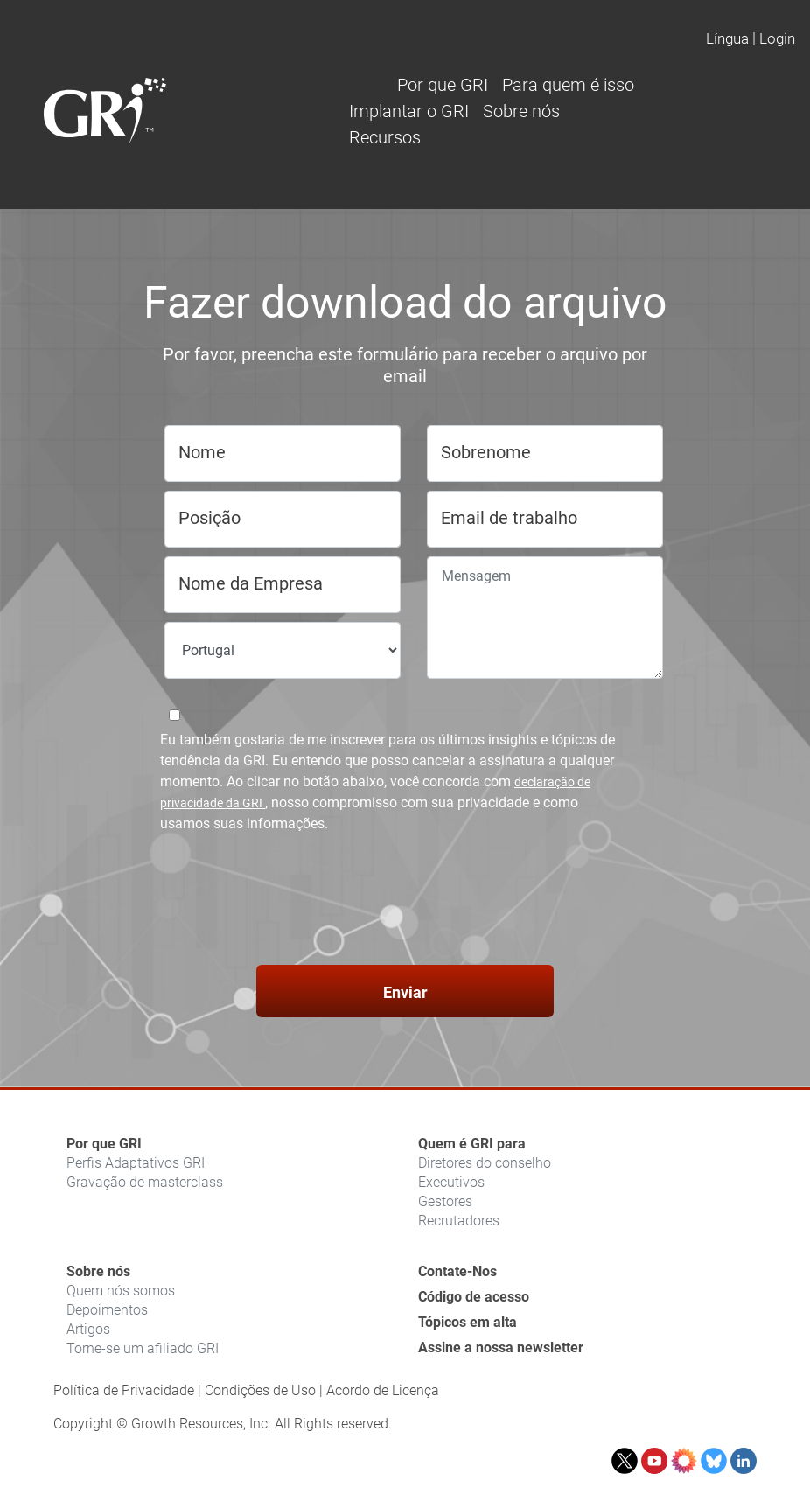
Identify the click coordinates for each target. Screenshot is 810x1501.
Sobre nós (98, 1271)
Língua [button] (727, 38)
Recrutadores (458, 1220)
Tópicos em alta (467, 1322)
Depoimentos (107, 1310)
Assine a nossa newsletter (500, 1347)
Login (777, 38)
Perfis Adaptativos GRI (135, 1163)
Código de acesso (473, 1296)
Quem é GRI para (472, 1143)
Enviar (405, 992)
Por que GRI (104, 1143)
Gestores (445, 1201)
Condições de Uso (260, 1390)
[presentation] (405, 902)
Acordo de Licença (382, 1390)
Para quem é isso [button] (568, 84)
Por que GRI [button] (442, 84)
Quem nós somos (120, 1290)
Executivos (451, 1182)
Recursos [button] (385, 137)
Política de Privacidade (123, 1390)
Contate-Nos (457, 1271)
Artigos (88, 1329)
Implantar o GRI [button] (409, 111)
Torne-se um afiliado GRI (142, 1348)
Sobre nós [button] (521, 111)
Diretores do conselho (484, 1163)
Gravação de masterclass (144, 1182)
